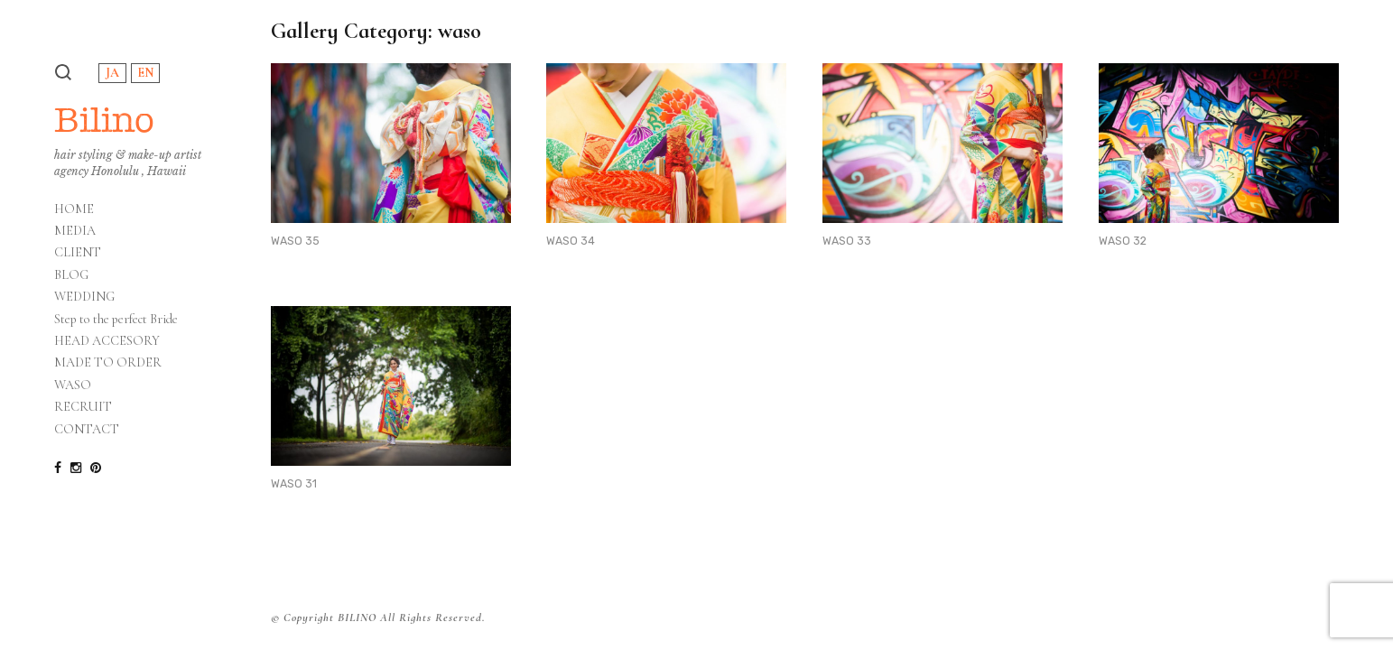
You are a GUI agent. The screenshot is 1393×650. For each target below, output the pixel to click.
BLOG (71, 275)
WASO (72, 385)
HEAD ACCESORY (107, 341)
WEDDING (84, 297)
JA (112, 72)
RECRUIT (83, 407)
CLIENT (77, 252)
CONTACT (86, 429)
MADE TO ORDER (108, 363)
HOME (74, 209)
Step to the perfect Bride (116, 319)
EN (145, 72)
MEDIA (75, 231)
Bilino (104, 119)
